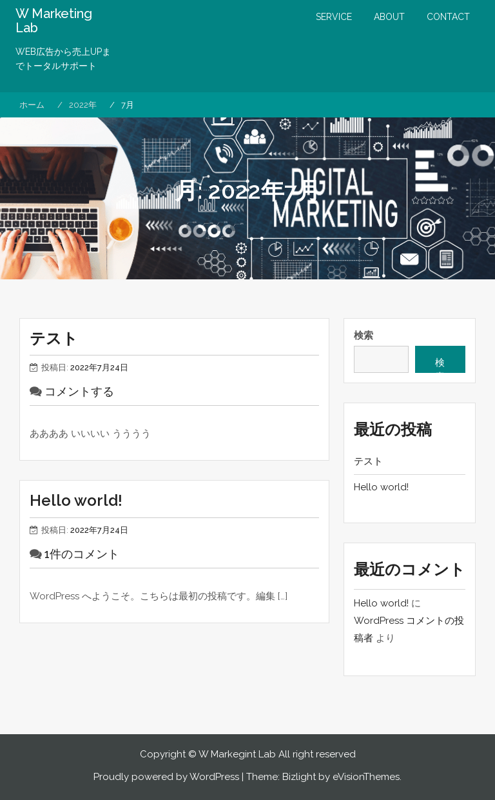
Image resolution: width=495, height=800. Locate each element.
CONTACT (448, 17)
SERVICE (334, 17)
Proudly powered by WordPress (166, 777)
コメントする (79, 391)
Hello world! (76, 500)
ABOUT (389, 17)
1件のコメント (81, 554)
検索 (363, 335)
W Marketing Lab (53, 20)
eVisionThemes (366, 777)
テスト (54, 338)
